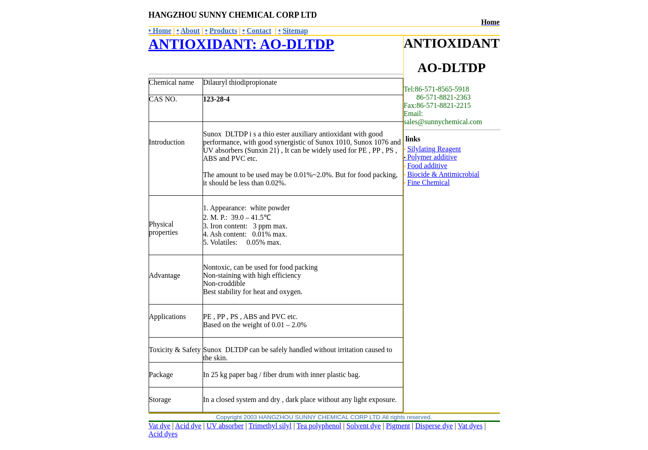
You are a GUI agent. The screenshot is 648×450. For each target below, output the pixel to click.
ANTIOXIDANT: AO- (241, 44)
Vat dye (159, 426)
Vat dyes (470, 426)
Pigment (398, 426)
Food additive (427, 165)
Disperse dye (434, 426)
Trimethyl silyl (270, 426)
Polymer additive (430, 157)
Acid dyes (163, 434)
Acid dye (188, 426)
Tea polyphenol (318, 426)
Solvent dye (363, 426)
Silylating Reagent (434, 149)
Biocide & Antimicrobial (443, 174)
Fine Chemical (428, 182)
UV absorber (225, 426)
